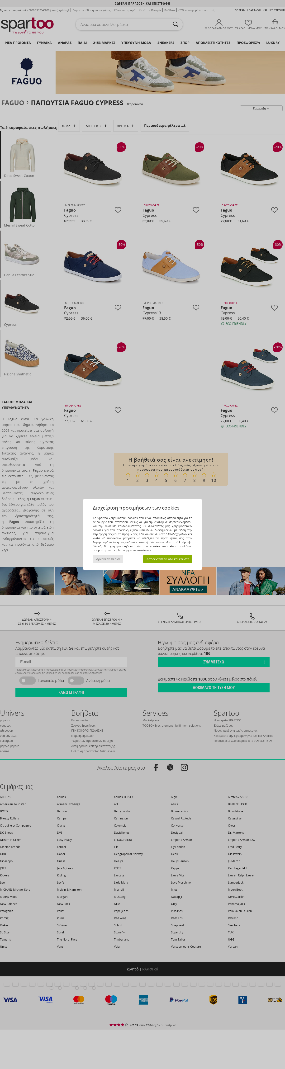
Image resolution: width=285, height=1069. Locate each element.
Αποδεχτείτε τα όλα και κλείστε (168, 559)
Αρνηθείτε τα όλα (108, 559)
